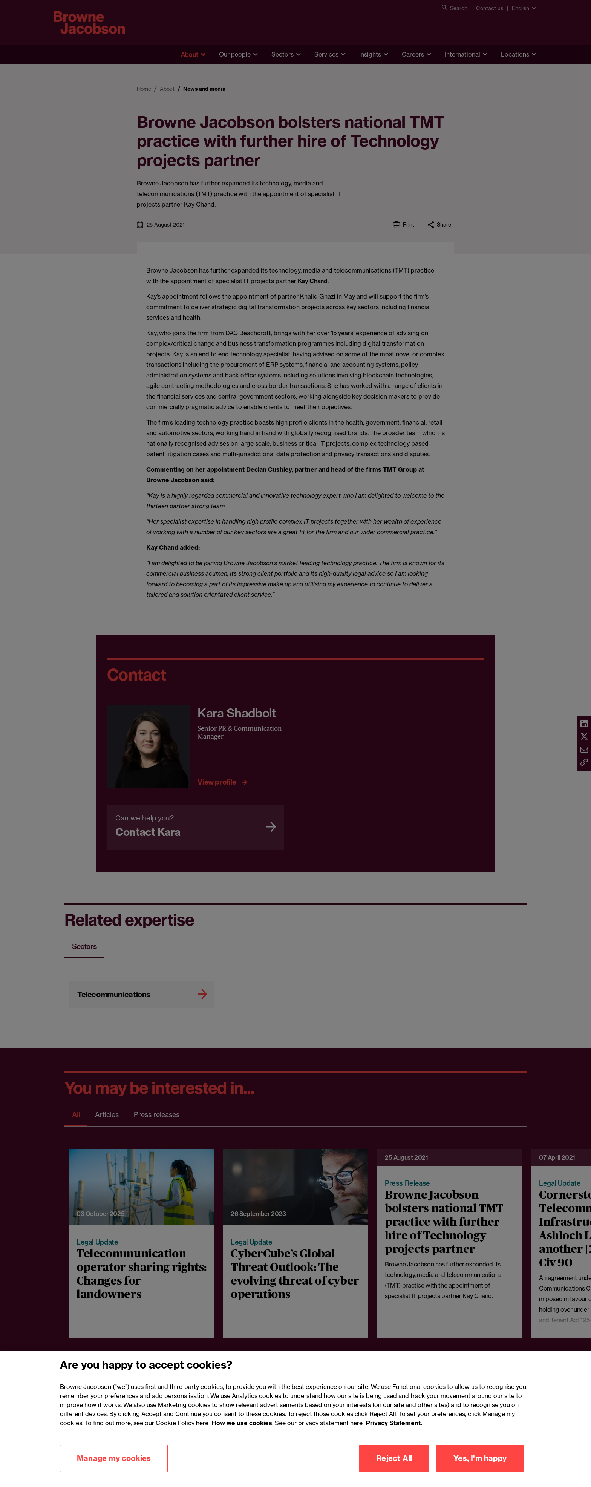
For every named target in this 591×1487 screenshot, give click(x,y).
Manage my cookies (114, 1468)
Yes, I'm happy (480, 1468)
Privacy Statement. (394, 1432)
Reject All (394, 1468)
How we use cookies (242, 1432)
